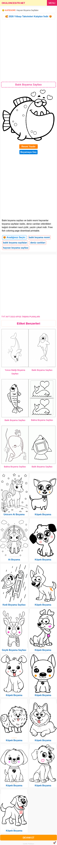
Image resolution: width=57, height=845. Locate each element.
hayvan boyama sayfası (15, 248)
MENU (52, 3)
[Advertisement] (28, 50)
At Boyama (14, 559)
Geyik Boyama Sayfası (14, 650)
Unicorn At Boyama (14, 514)
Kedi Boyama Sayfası (14, 605)
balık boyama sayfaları (15, 242)
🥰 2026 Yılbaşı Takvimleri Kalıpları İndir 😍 (28, 16)
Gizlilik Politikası (28, 844)
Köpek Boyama (14, 695)
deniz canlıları (37, 242)
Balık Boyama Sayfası (42, 370)
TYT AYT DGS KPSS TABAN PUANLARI (20, 316)
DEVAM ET (28, 837)
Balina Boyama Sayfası (42, 420)
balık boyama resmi (39, 237)
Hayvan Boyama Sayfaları (27, 10)
